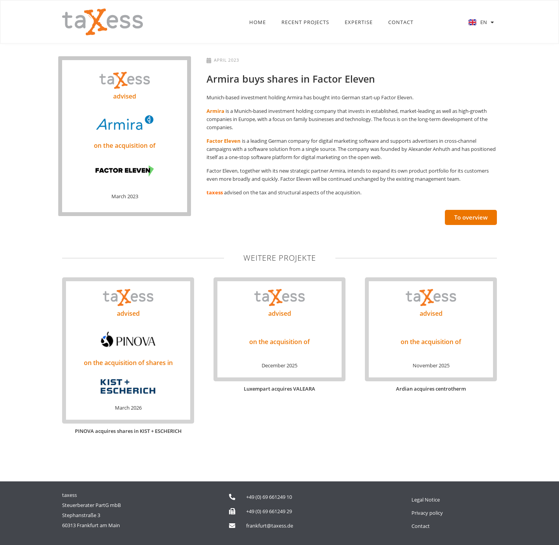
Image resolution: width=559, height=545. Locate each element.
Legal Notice (425, 499)
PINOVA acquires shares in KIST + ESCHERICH (128, 430)
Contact (400, 22)
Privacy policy (427, 512)
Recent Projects (305, 22)
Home (257, 22)
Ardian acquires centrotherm (431, 388)
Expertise (359, 22)
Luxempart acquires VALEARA (279, 388)
